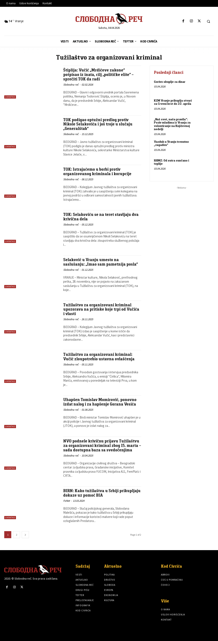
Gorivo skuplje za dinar (169, 81)
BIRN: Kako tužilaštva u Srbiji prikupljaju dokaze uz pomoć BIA (94, 492)
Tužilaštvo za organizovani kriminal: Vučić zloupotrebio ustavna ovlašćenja (99, 356)
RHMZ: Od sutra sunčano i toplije (171, 161)
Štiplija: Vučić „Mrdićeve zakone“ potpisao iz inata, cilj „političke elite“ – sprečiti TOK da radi (98, 74)
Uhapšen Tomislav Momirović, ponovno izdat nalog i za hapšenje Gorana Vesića (100, 401)
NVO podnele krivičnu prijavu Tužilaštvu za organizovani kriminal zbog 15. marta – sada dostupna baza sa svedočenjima (101, 445)
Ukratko (10, 97)
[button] (208, 21)
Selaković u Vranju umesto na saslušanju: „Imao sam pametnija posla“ (100, 261)
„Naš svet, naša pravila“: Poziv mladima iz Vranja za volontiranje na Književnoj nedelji (172, 124)
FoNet (66, 501)
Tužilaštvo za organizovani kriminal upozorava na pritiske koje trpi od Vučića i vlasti (101, 309)
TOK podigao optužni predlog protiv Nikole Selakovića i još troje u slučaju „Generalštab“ (98, 124)
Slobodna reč (71, 84)
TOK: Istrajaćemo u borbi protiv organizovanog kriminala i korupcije (97, 171)
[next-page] (25, 534)
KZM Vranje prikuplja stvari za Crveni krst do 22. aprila (173, 102)
